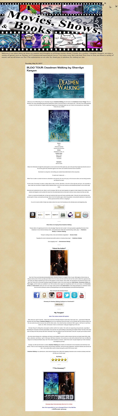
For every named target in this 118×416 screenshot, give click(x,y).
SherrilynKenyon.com (56, 287)
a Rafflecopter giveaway (59, 409)
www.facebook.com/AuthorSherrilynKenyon (73, 287)
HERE (62, 106)
